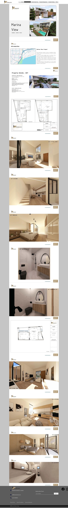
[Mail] (10, 494)
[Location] (10, 490)
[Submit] (56, 493)
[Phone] (10, 497)
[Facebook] (63, 489)
